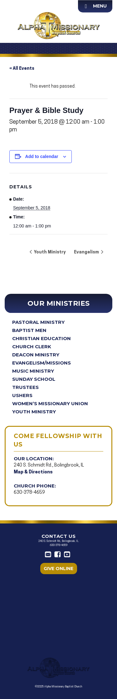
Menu (100, 6)
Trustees (25, 387)
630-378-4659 (29, 492)
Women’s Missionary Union (50, 403)
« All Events (21, 68)
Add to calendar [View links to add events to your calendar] (41, 156)
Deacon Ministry (35, 355)
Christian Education (41, 338)
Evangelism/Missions (41, 363)
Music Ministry (33, 371)
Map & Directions (33, 472)
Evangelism (87, 252)
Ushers (22, 395)
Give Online (58, 568)
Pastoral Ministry (38, 322)
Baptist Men (29, 330)
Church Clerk (31, 347)
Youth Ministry (34, 412)
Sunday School (33, 379)
